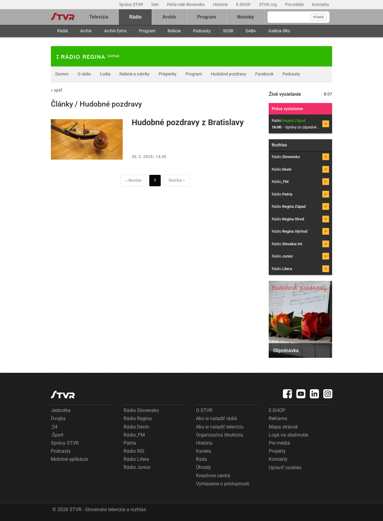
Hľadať (318, 17)
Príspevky (168, 74)
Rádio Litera (136, 459)
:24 (54, 427)
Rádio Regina (138, 418)
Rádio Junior (137, 467)
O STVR (204, 410)
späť (56, 90)
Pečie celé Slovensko (186, 4)
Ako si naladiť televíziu (220, 427)
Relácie (174, 30)
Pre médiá (295, 4)
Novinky (245, 17)
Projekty (277, 451)
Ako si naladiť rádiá (216, 418)
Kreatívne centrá (213, 475)
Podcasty (202, 30)
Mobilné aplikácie (69, 459)
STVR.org (268, 4)
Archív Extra (115, 30)
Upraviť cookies (285, 467)
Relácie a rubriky (134, 74)
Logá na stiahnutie (288, 435)
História (221, 4)
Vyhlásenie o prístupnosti (222, 484)
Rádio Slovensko (141, 410)
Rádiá (62, 30)
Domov (62, 74)
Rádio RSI (134, 451)
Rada (201, 459)
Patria (130, 443)
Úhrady (203, 467)
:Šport (57, 435)
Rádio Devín (136, 427)
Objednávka (286, 350)
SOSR (228, 30)
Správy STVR (131, 4)
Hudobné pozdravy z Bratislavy (188, 122)
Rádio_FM (134, 435)
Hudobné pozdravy (228, 74)
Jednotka (61, 410)
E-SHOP (244, 4)
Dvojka (58, 418)
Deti (155, 4)
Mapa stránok (283, 427)
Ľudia (105, 74)
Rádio (135, 17)
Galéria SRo (279, 30)
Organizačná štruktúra (219, 435)
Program (147, 30)
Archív (86, 30)
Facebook (264, 74)
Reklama (278, 418)
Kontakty (320, 4)
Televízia (98, 17)
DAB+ (251, 30)
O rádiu (84, 74)
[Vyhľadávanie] (298, 17)
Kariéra (203, 451)
